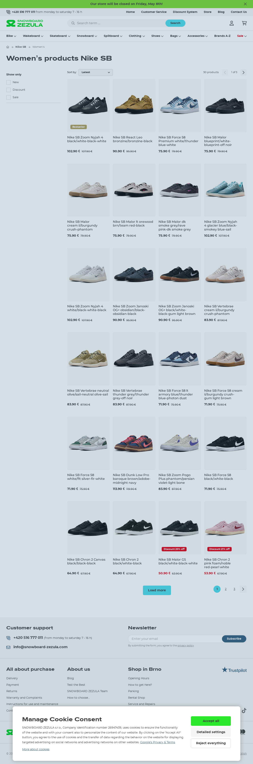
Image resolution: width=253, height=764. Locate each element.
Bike (9, 36)
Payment (12, 685)
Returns (11, 691)
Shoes (155, 36)
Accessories (196, 36)
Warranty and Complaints (24, 697)
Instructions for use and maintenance (32, 704)
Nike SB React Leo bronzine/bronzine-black (132, 139)
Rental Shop (136, 697)
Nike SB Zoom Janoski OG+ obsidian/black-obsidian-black (130, 310)
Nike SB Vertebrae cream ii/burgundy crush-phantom (219, 310)
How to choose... (78, 697)
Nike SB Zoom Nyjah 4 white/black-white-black (86, 308)
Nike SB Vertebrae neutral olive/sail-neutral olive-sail (88, 392)
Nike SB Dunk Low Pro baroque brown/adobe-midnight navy (131, 478)
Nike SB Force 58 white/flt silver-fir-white (86, 477)
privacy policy (185, 645)
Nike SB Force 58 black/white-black (218, 477)
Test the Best (76, 685)
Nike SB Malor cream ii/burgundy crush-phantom (82, 225)
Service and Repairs (141, 704)
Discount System (185, 12)
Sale (240, 36)
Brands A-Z (222, 36)
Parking (133, 691)
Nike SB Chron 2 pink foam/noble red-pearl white (217, 563)
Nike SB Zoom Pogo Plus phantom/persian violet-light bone (176, 478)
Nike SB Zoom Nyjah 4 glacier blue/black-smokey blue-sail (220, 225)
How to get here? (140, 685)
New (16, 82)
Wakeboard (31, 36)
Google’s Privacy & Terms (157, 742)
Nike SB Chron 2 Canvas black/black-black (86, 561)
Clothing (135, 36)
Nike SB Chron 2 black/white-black (127, 561)
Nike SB (20, 47)
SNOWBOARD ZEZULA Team (87, 691)
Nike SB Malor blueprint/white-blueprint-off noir (218, 141)
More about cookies (35, 749)
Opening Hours (138, 678)
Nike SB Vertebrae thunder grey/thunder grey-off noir (131, 394)
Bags (173, 36)
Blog (221, 12)
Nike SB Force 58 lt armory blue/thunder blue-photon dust (176, 394)
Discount (19, 90)
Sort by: (72, 72)
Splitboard (111, 36)
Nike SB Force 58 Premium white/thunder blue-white (178, 141)
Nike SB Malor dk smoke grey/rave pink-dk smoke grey (175, 225)
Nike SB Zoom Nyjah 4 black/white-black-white (86, 139)
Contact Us (239, 12)
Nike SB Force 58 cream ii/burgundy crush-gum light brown (223, 394)
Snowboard (85, 36)
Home (130, 12)
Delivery (12, 678)
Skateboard (58, 36)
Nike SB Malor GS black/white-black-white (178, 561)
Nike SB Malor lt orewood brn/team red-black (133, 223)
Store (207, 12)
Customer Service (154, 12)
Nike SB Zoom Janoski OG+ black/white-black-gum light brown (177, 310)
